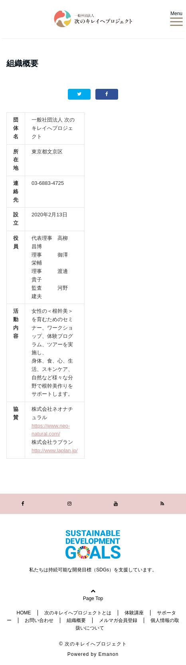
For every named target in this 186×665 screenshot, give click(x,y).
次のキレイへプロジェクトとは (77, 613)
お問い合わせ (39, 620)
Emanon (109, 654)
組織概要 (76, 620)
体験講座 (134, 613)
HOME (24, 613)
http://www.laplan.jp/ (55, 450)
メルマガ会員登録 (118, 620)
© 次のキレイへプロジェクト (93, 644)
